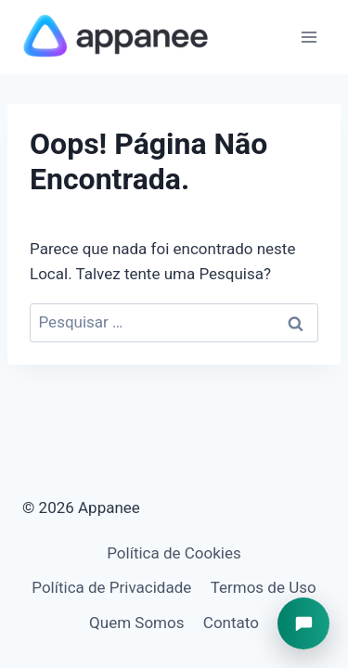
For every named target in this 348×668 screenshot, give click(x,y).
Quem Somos (136, 622)
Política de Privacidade (111, 587)
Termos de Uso (263, 587)
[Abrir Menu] (308, 36)
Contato (231, 622)
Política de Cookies (174, 553)
